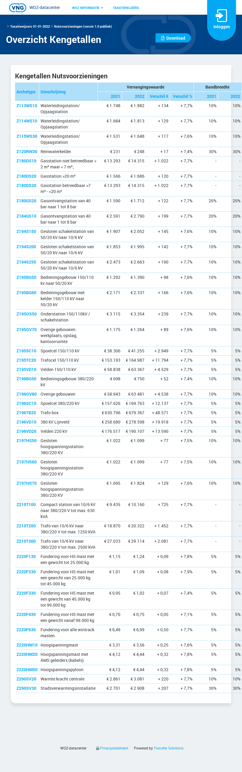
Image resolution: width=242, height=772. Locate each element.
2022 (139, 96)
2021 (115, 96)
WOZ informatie (85, 7)
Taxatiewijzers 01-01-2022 (30, 26)
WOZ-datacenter (44, 7)
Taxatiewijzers (126, 7)
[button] (85, 7)
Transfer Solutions (168, 748)
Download (173, 38)
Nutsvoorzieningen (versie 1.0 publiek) (83, 26)
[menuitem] (85, 7)
